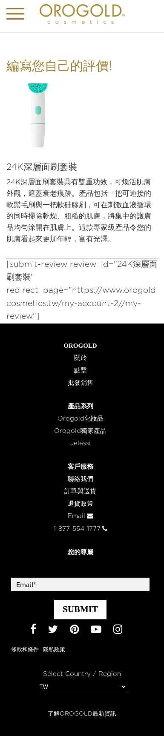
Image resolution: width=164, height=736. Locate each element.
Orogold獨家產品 (80, 431)
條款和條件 (25, 650)
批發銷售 (80, 383)
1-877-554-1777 (80, 529)
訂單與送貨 (80, 491)
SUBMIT (80, 609)
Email (80, 516)
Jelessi (80, 443)
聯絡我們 (80, 479)
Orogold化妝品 (81, 418)
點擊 (80, 370)
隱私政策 (54, 650)
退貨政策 (80, 504)
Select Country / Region (82, 674)
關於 (80, 358)
